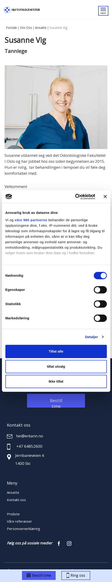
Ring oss (75, 575)
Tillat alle (56, 351)
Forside (11, 27)
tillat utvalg (56, 366)
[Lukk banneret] (105, 196)
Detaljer (91, 337)
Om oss (26, 27)
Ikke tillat (56, 381)
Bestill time (39, 575)
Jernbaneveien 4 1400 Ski (29, 459)
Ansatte (40, 27)
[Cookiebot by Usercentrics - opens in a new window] (75, 197)
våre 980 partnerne (31, 220)
